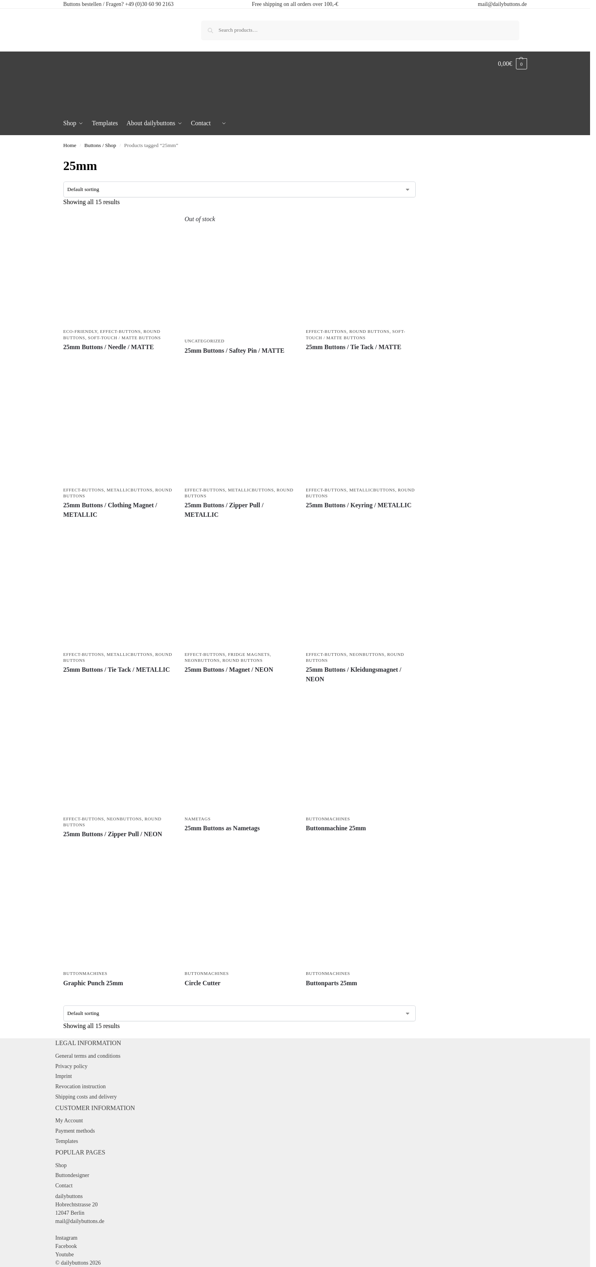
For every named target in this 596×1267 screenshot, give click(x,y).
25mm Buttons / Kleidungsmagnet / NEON (353, 674)
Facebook (66, 1246)
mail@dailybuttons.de (502, 4)
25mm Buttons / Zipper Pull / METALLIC (224, 510)
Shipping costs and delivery (86, 1097)
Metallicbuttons (130, 489)
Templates (66, 1141)
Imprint (63, 1076)
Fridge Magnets (248, 654)
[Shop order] (239, 189)
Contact (64, 1186)
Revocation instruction (80, 1086)
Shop (61, 1165)
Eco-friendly (80, 331)
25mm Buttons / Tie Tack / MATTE (353, 347)
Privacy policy (71, 1066)
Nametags (198, 818)
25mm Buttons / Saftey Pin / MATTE (235, 350)
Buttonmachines (328, 818)
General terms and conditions (87, 1056)
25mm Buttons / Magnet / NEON (229, 669)
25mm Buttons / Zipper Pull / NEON (112, 834)
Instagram (66, 1238)
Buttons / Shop (100, 145)
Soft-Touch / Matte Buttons (124, 337)
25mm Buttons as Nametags (222, 828)
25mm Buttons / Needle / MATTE (108, 347)
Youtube (64, 1254)
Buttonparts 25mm (331, 983)
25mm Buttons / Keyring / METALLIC (359, 505)
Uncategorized (205, 340)
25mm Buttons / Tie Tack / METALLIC (116, 669)
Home (69, 145)
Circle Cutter (203, 983)
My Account (69, 1121)
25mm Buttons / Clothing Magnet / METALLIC (110, 510)
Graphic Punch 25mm (93, 983)
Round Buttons (369, 331)
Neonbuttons (202, 660)
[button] (512, 64)
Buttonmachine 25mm (336, 828)
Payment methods (75, 1131)
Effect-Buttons (120, 331)
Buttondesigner (72, 1175)
